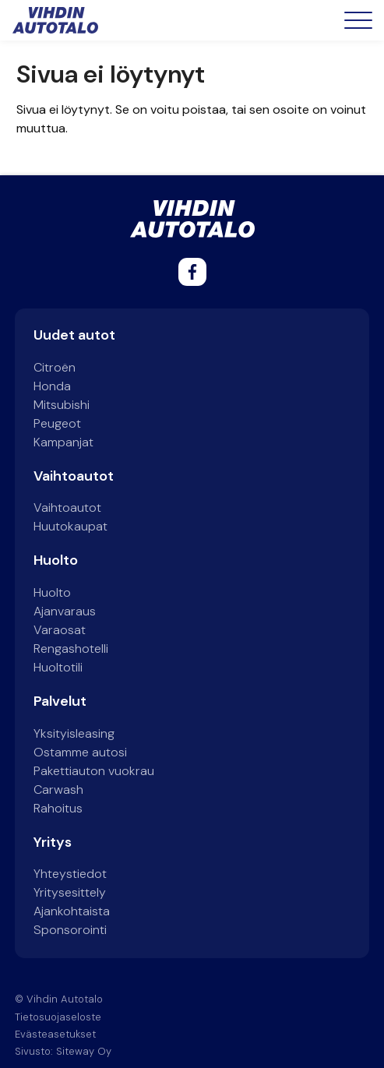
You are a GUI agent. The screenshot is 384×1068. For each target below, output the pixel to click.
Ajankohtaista (71, 911)
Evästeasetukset (55, 1034)
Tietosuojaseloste (58, 1017)
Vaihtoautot (67, 507)
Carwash (58, 789)
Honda (52, 386)
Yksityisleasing (73, 733)
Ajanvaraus (64, 611)
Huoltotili (58, 667)
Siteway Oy (83, 1051)
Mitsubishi (61, 405)
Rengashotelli (70, 648)
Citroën (54, 367)
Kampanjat (63, 442)
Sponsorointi (70, 930)
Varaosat (59, 630)
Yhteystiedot (70, 873)
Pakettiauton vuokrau (93, 771)
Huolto (52, 592)
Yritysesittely (69, 892)
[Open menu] (358, 20)
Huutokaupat (70, 526)
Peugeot (57, 423)
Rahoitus (58, 808)
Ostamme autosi (80, 752)
